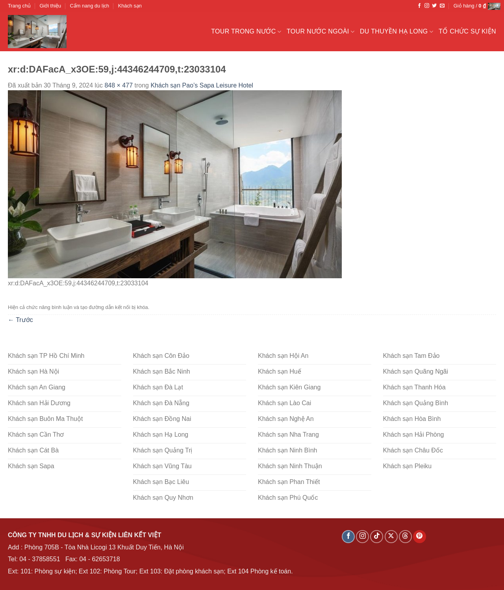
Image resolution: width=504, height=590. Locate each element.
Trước (20, 319)
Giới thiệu (50, 6)
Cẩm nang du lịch (89, 6)
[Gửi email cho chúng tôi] (442, 6)
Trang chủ (19, 6)
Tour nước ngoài (320, 31)
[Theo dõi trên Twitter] (434, 6)
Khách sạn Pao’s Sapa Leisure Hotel (201, 85)
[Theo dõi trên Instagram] (426, 6)
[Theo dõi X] (391, 536)
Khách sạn (130, 6)
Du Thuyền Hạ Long (396, 31)
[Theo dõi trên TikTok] (376, 536)
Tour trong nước (246, 31)
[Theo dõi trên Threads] (405, 536)
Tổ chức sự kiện (467, 31)
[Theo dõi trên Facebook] (419, 6)
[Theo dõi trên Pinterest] (419, 536)
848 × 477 (118, 85)
